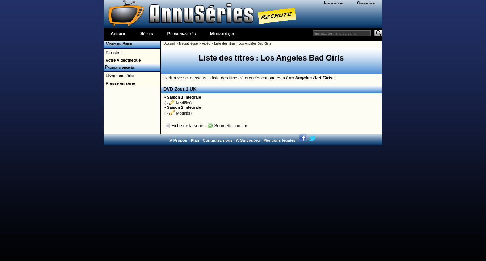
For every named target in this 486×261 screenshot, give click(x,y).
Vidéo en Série (118, 43)
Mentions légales (279, 140)
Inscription (333, 3)
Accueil (118, 33)
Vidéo (206, 43)
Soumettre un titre (228, 125)
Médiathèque (222, 33)
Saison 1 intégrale (184, 97)
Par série (113, 52)
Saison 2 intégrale (184, 107)
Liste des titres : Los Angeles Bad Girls (242, 43)
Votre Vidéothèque (122, 60)
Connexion (366, 3)
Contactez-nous (218, 140)
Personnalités (181, 33)
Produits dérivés (119, 67)
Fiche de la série (183, 125)
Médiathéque (188, 43)
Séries (146, 33)
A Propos (178, 140)
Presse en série (119, 83)
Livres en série (119, 76)
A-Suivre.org (248, 140)
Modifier (179, 103)
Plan (195, 140)
